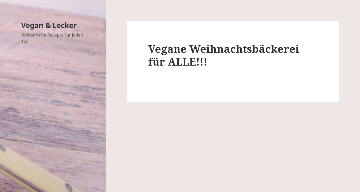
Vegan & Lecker (49, 25)
